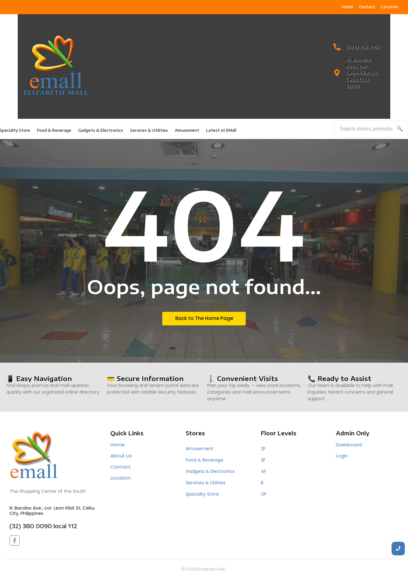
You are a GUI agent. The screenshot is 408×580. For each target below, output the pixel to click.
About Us (121, 455)
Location (120, 477)
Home (117, 444)
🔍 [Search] (400, 129)
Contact (120, 466)
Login (342, 455)
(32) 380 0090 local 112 (43, 525)
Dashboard (349, 444)
